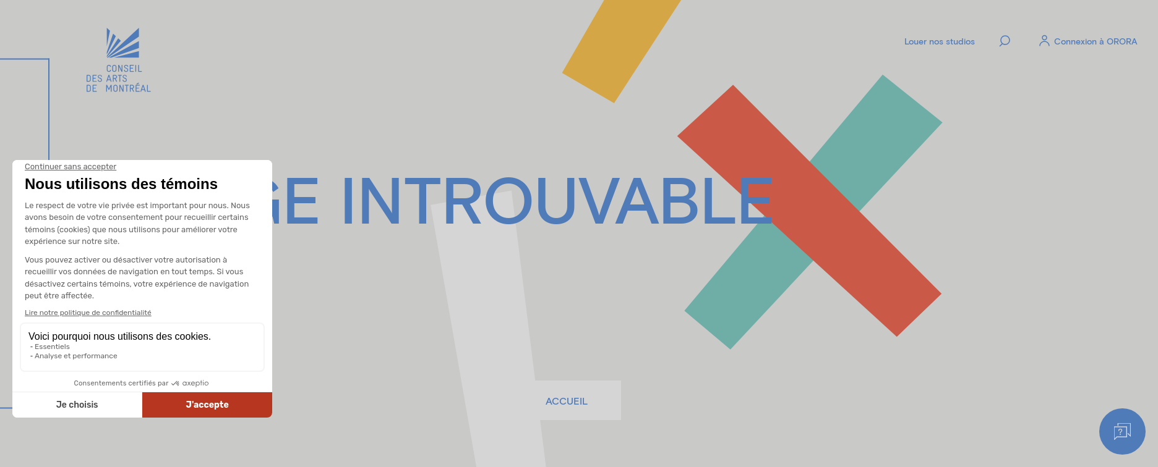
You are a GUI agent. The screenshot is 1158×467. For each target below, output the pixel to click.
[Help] (1122, 431)
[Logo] (119, 61)
